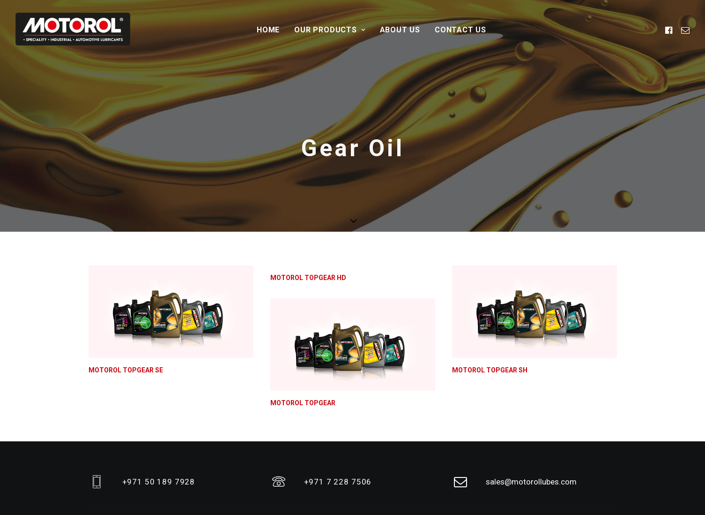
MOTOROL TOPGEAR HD (308, 242)
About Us (400, 29)
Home (268, 29)
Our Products (329, 29)
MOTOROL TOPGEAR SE (126, 334)
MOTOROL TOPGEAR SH (489, 334)
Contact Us (460, 29)
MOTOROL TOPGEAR (302, 367)
